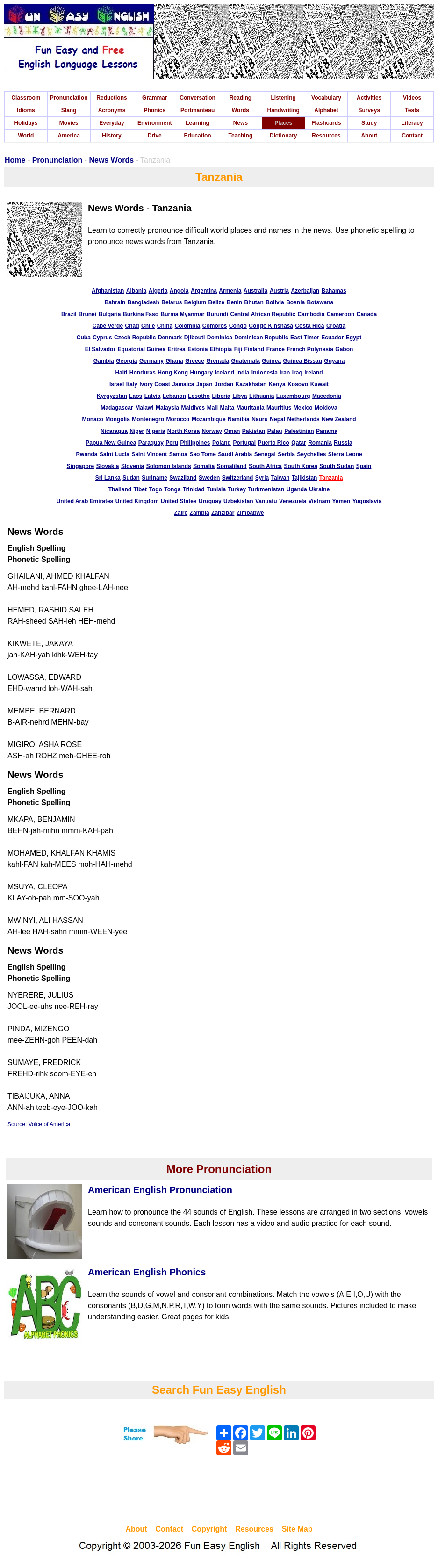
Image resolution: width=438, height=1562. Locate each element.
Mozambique (209, 419)
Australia (255, 291)
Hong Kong (173, 372)
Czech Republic (135, 337)
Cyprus (102, 337)
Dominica (219, 337)
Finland (254, 349)
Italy (131, 384)
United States (179, 501)
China (164, 326)
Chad (132, 326)
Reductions (111, 97)
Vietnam (319, 501)
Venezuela (292, 501)
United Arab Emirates (85, 501)
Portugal (244, 442)
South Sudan (336, 466)
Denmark (170, 337)
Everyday (111, 123)
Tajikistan (304, 478)
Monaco (92, 419)
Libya (239, 396)
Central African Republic (262, 314)
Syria (262, 478)
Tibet (140, 489)
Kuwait (319, 384)
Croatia (335, 326)
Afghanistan (108, 291)
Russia (343, 442)
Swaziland (182, 478)
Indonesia (264, 372)
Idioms (26, 110)
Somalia (204, 466)
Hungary (201, 372)
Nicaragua (114, 431)
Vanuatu (266, 501)
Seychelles (311, 454)
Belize (216, 302)
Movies (69, 123)
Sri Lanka (108, 478)
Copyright (209, 1529)
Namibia (239, 419)
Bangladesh (143, 302)
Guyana (334, 361)
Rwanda (86, 454)
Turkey (237, 489)
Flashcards (326, 123)
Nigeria (155, 431)
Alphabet (326, 110)
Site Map (297, 1529)
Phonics (154, 110)
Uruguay (210, 501)
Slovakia (107, 466)
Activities (369, 97)
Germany (151, 361)
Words (240, 110)
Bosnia (295, 302)
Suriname (154, 478)
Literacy (412, 123)
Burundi (217, 314)
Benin (234, 302)
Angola (179, 291)
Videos (412, 97)
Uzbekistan (238, 501)
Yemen (341, 501)
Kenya (277, 384)
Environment (154, 123)
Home (15, 160)
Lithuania (261, 396)
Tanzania (331, 478)
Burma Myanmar (182, 314)
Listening (283, 97)
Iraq (297, 372)
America (69, 135)
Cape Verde (108, 326)
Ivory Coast (154, 384)
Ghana (174, 361)
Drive (155, 135)
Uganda (297, 489)
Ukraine (319, 489)
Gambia (103, 361)
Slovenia (132, 466)
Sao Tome (202, 454)
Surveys (369, 110)
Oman (232, 431)
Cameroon (340, 314)
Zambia (199, 513)
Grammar (154, 97)
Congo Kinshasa (271, 326)
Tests (412, 110)
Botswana (320, 302)
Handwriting (283, 110)
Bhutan (254, 302)
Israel (116, 384)
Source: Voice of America (38, 1124)
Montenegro (148, 419)
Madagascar (117, 407)
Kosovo (297, 384)
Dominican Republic (261, 337)
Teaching (240, 135)
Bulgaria (110, 314)
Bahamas (334, 291)
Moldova (326, 407)
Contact (412, 135)
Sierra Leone (345, 454)
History (111, 135)
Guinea (271, 361)
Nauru (259, 419)
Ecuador (332, 337)
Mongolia (117, 419)
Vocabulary (326, 97)
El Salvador (100, 349)
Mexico (303, 407)
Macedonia (326, 396)
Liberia (221, 396)
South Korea (300, 466)
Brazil (69, 314)
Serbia (286, 454)
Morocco (177, 419)
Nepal (277, 419)
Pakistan (253, 431)
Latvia (152, 396)
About (369, 135)
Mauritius (278, 407)
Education (197, 135)
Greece (194, 361)
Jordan (224, 384)
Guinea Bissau (302, 361)
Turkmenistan (266, 489)
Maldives (193, 407)
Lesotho (199, 396)
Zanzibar (222, 513)
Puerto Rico (273, 442)
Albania (136, 291)
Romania (320, 442)
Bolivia (275, 302)
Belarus (171, 302)
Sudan (131, 478)
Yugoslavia (367, 501)
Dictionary (283, 135)
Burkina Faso (140, 314)
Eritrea (177, 349)
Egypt (353, 337)
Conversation (197, 97)
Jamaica (183, 384)
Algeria (158, 291)
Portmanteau (197, 110)
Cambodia (310, 314)
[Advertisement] (219, 1491)
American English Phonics (147, 1272)
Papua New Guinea (111, 442)
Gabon (344, 349)
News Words (111, 160)
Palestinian (299, 431)
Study (369, 123)
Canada (367, 314)
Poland (221, 442)
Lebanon (174, 396)
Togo (155, 489)
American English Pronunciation (160, 1190)
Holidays (25, 123)
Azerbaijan (305, 291)
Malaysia (167, 407)
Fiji (238, 349)
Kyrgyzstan (112, 396)
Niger (137, 431)
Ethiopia (221, 349)
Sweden (209, 478)
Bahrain (115, 302)
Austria (279, 291)
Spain (364, 466)
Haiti (121, 372)
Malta (227, 407)
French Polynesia (310, 349)
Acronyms (112, 110)
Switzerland (237, 478)
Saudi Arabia (235, 454)
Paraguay (151, 442)
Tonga (172, 489)
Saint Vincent (149, 454)
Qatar (298, 442)
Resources (326, 135)
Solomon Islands (168, 466)
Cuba (84, 337)
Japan (204, 384)
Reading (240, 97)
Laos (135, 396)
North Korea (183, 431)
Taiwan (280, 478)
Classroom (25, 97)
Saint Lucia (114, 454)
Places (283, 123)
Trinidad (194, 489)
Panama (326, 431)
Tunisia (216, 489)
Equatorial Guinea (142, 349)
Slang (69, 110)
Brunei (87, 314)
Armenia (230, 291)
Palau (274, 431)
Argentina (204, 291)
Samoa (178, 454)
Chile (148, 326)
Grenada (217, 361)
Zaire (180, 513)
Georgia (126, 361)
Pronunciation (69, 97)
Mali (212, 407)
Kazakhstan (251, 384)
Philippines (195, 442)
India (242, 372)
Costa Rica (309, 326)
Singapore (80, 466)
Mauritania (251, 407)
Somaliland (232, 466)
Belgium (195, 302)
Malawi (144, 407)
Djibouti (194, 337)
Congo (238, 326)
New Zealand (339, 419)
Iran (285, 372)
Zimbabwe (250, 513)
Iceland (224, 372)
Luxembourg (293, 396)
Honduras (142, 372)
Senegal (265, 454)
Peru (171, 442)
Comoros (214, 326)
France (275, 349)
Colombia (188, 326)
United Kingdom (137, 501)
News (240, 123)
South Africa (265, 466)
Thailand (119, 489)
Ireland (313, 372)
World (26, 135)
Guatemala (245, 361)
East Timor (304, 337)
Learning (197, 123)
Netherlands (303, 419)
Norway (212, 431)
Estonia (197, 349)
